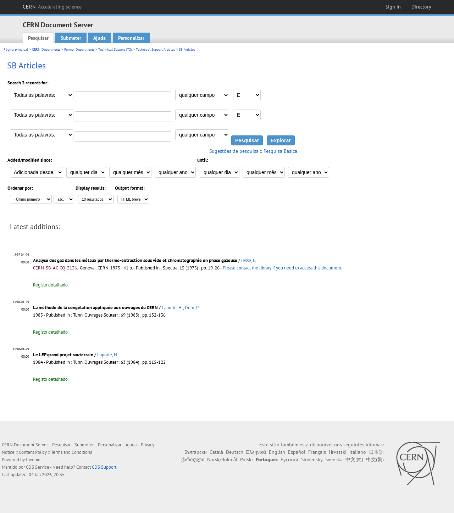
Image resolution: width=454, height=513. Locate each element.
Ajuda (99, 38)
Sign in (393, 7)
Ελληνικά (256, 452)
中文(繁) (375, 459)
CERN (52, 7)
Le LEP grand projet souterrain (63, 355)
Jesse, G (248, 260)
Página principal (16, 49)
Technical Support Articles (155, 49)
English (277, 452)
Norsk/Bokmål (222, 459)
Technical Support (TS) (115, 49)
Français (317, 452)
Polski (246, 459)
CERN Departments (46, 49)
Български (195, 452)
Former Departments (79, 49)
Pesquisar (38, 38)
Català (216, 452)
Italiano (357, 452)
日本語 (376, 452)
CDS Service (37, 467)
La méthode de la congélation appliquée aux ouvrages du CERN (95, 308)
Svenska (334, 459)
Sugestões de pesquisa (234, 151)
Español (296, 452)
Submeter (71, 38)
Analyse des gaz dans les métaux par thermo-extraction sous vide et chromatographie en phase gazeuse (135, 260)
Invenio (33, 460)
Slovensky (311, 459)
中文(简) (354, 459)
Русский (289, 459)
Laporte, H (172, 308)
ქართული (192, 459)
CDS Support (104, 467)
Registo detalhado (50, 285)
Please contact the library (282, 268)
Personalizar (131, 38)
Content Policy (33, 452)
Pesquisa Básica (280, 151)
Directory (421, 7)
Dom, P (192, 308)
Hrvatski (338, 452)
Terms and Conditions (71, 452)
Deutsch (234, 452)
